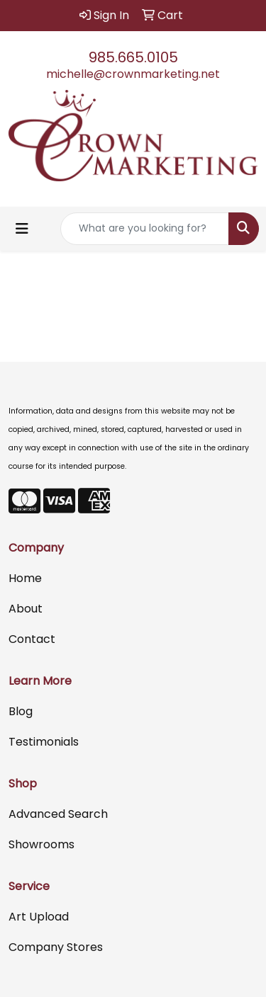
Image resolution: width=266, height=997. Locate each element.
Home (25, 578)
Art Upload (39, 916)
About (26, 608)
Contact (32, 639)
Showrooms (41, 844)
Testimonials (44, 742)
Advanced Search (58, 814)
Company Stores (56, 947)
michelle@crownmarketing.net (133, 74)
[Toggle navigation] (22, 229)
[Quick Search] (144, 228)
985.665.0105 (133, 57)
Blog (21, 711)
